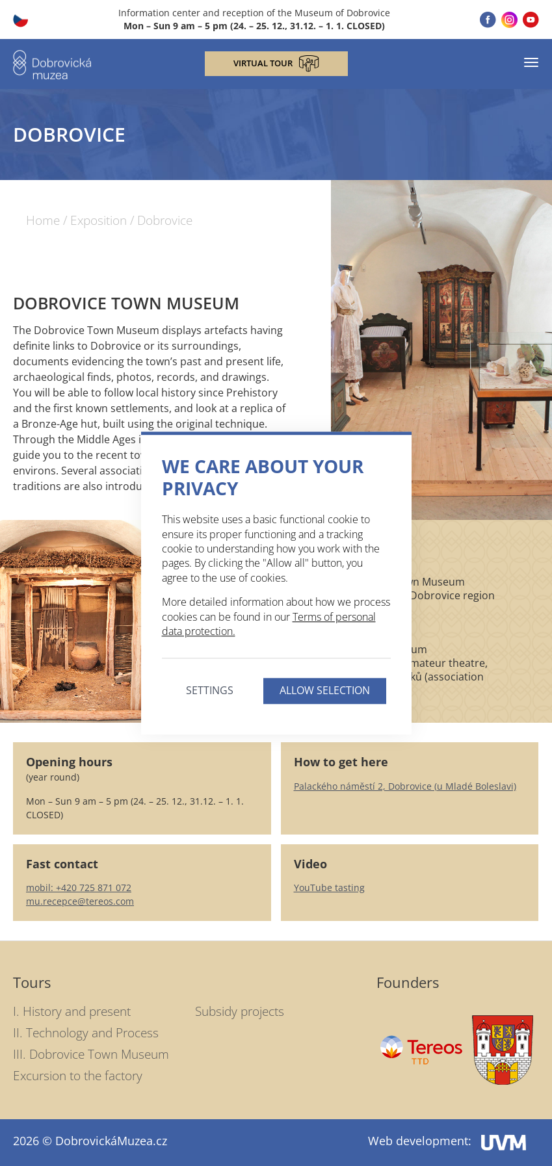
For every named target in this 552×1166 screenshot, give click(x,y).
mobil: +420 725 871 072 (78, 887)
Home (43, 220)
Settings (209, 691)
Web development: (447, 1140)
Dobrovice (164, 220)
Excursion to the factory (77, 1075)
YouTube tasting (329, 887)
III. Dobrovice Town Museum (91, 1054)
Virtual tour (276, 63)
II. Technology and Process (86, 1032)
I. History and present (72, 1011)
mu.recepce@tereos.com (80, 901)
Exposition (98, 220)
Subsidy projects (239, 1011)
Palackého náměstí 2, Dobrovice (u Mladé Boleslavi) (405, 786)
